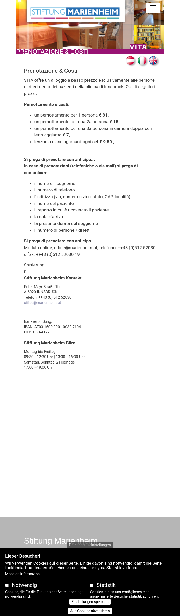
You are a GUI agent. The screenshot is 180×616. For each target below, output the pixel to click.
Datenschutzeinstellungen (90, 545)
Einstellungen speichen (90, 602)
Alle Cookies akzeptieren (90, 611)
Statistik (106, 585)
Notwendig (24, 585)
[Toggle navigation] (153, 8)
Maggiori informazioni (23, 574)
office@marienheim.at (42, 302)
